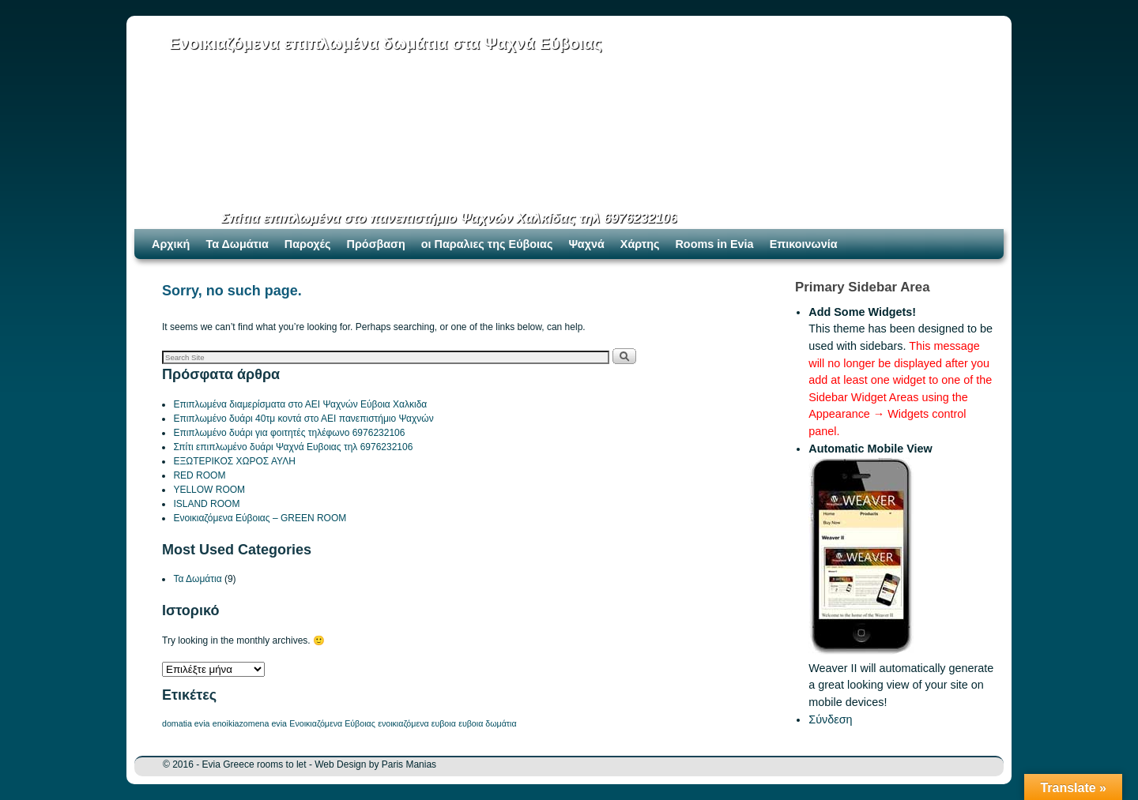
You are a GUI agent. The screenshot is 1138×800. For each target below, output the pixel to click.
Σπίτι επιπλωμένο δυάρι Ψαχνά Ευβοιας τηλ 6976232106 (293, 447)
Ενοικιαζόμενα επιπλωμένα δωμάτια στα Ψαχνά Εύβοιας (385, 43)
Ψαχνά (586, 244)
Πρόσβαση (376, 244)
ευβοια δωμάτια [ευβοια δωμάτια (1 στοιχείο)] (487, 723)
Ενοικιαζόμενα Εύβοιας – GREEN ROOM (259, 518)
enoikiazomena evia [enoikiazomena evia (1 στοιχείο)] (250, 723)
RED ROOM (199, 475)
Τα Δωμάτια (236, 244)
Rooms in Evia (714, 244)
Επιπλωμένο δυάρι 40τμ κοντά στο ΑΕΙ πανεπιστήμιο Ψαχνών (303, 418)
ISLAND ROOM (206, 503)
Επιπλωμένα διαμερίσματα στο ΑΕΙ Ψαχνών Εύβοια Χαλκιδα (300, 404)
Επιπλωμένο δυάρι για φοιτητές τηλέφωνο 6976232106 (289, 432)
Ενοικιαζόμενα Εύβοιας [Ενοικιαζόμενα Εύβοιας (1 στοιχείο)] (332, 723)
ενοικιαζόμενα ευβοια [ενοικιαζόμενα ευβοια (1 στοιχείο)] (417, 723)
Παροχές (307, 244)
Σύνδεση (830, 719)
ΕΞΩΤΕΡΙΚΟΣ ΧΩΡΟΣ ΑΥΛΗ (234, 461)
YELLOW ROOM (209, 489)
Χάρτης (640, 244)
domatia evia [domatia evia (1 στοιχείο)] (185, 723)
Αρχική (171, 244)
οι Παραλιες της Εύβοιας (487, 244)
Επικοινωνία (804, 244)
